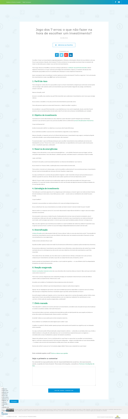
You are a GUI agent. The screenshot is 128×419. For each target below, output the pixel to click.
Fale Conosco (26, 2)
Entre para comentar (64, 390)
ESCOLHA (70, 9)
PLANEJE (51, 9)
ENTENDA (60, 9)
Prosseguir (109, 413)
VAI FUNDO (91, 9)
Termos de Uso (11, 416)
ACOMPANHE (80, 9)
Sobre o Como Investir (13, 2)
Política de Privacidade (27, 416)
